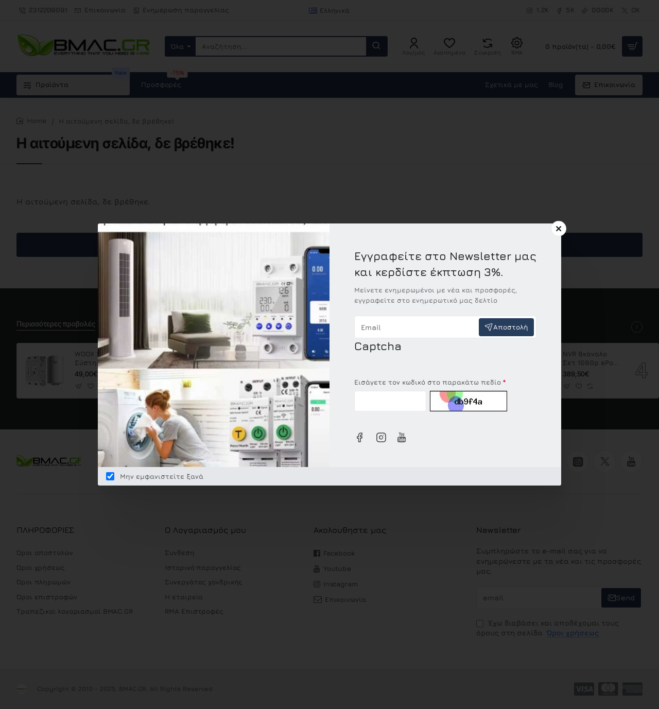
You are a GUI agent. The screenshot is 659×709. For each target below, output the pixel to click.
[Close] (558, 228)
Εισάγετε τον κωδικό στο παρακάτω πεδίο (427, 382)
